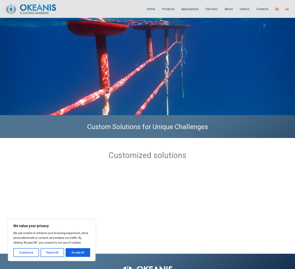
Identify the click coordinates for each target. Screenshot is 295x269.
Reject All (52, 252)
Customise (26, 252)
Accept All (77, 252)
